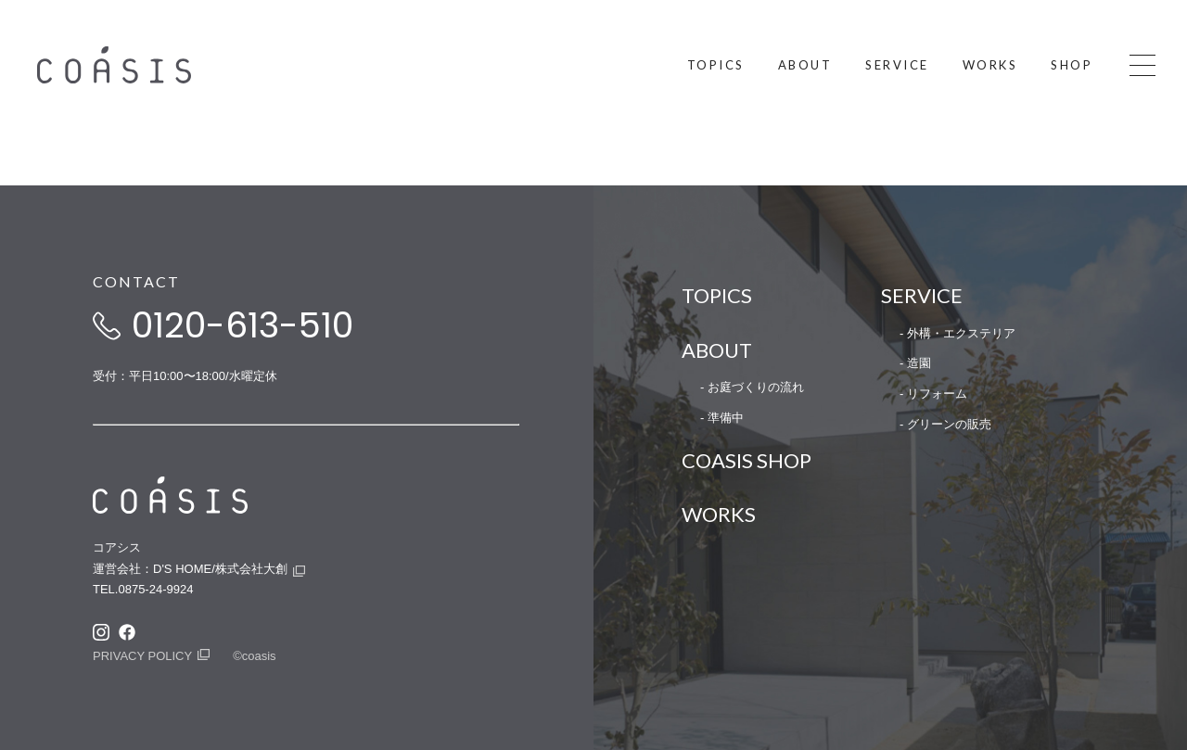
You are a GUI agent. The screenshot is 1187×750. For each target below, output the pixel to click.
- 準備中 (722, 418)
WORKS (719, 514)
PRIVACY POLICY (142, 656)
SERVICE (922, 295)
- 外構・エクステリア (957, 333)
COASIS (164, 64)
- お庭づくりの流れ (752, 387)
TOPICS (717, 295)
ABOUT (717, 349)
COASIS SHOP (746, 460)
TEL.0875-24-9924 (143, 589)
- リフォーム (933, 393)
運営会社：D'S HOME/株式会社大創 (190, 569)
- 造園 (915, 363)
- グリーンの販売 (945, 424)
